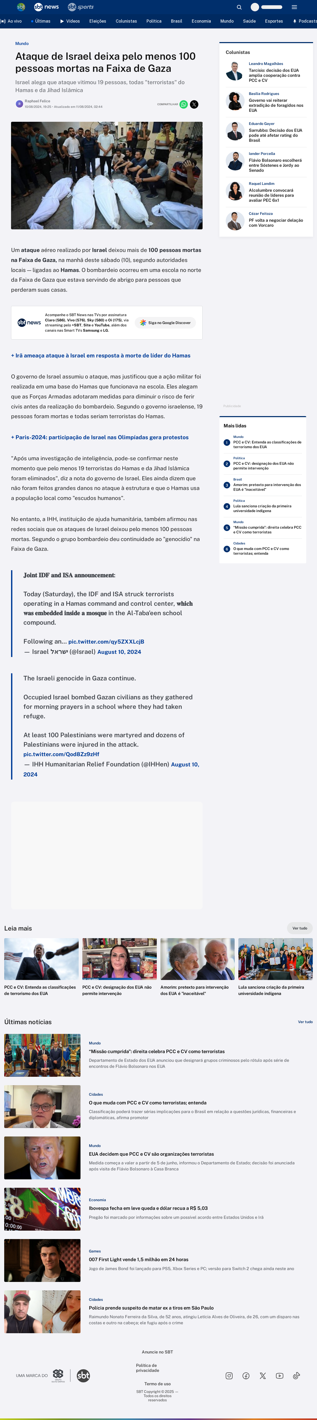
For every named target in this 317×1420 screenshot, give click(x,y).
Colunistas (126, 21)
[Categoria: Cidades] (96, 1094)
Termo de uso (157, 1383)
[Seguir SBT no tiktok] (296, 1376)
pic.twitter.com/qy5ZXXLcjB (106, 641)
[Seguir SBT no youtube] (279, 1376)
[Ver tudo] (300, 928)
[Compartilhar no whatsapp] (183, 104)
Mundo (227, 21)
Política (154, 21)
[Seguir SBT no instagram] (229, 1376)
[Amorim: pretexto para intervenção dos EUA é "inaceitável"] (263, 485)
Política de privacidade (147, 1368)
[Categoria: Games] (95, 1251)
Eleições (97, 21)
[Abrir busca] (239, 7)
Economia (201, 21)
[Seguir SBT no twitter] (263, 1376)
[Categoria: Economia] (97, 1200)
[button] (41, 975)
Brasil (176, 21)
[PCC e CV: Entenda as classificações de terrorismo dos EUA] (263, 443)
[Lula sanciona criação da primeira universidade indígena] (263, 506)
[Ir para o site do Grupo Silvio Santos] (43, 1375)
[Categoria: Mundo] (95, 1043)
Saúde (249, 21)
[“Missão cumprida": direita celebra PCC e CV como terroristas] (263, 528)
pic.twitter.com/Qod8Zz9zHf (61, 754)
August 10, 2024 (119, 652)
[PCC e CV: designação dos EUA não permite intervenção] (263, 464)
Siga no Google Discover (165, 323)
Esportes (274, 21)
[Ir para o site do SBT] (83, 1375)
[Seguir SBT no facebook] (246, 1376)
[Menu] (294, 7)
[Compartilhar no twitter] (194, 104)
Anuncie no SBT (157, 1352)
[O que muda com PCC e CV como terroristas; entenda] (263, 549)
